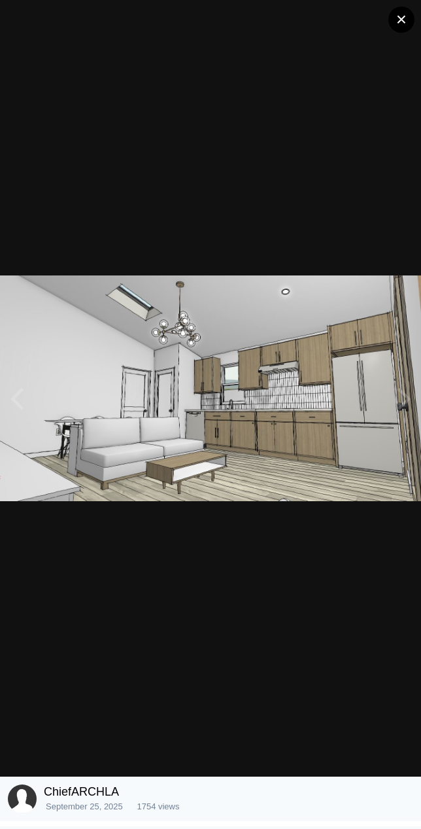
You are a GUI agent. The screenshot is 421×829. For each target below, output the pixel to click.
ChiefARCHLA (81, 791)
